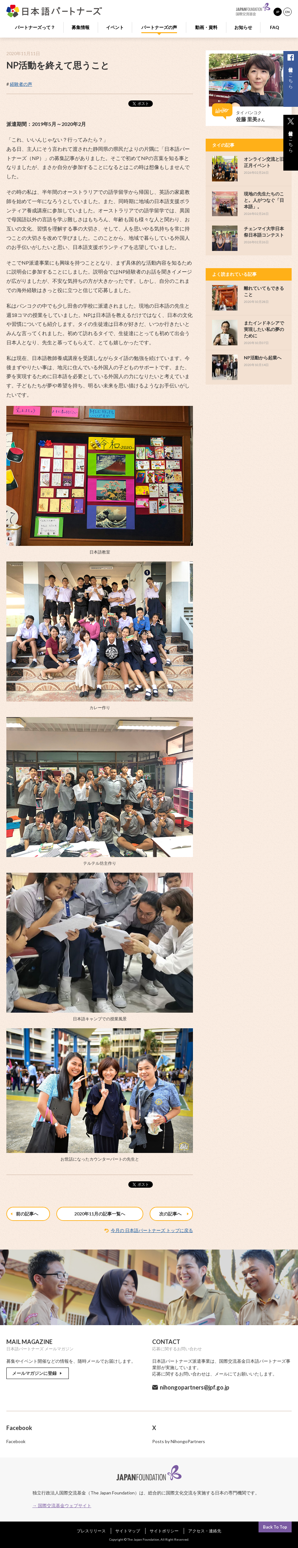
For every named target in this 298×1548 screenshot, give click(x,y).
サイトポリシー (164, 1530)
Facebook (15, 1441)
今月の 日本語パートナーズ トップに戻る (152, 1230)
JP (278, 12)
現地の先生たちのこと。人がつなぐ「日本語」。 (264, 200)
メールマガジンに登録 (37, 1373)
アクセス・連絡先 (204, 1530)
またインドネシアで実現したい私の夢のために (264, 329)
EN (287, 12)
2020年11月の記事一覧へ (99, 1213)
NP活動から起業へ (262, 357)
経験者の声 (21, 84)
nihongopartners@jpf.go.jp (194, 1387)
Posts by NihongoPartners (178, 1441)
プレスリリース (91, 1530)
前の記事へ (24, 1214)
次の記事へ (174, 1214)
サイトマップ (127, 1530)
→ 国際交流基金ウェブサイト (61, 1505)
